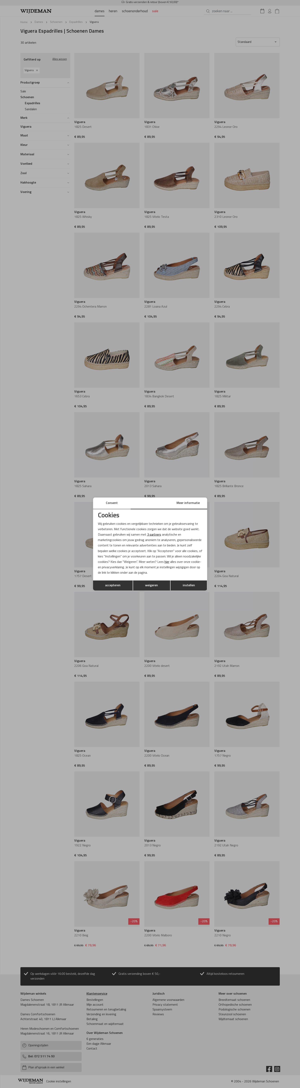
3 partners (154, 534)
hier (167, 562)
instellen (189, 585)
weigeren (151, 585)
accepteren (112, 585)
